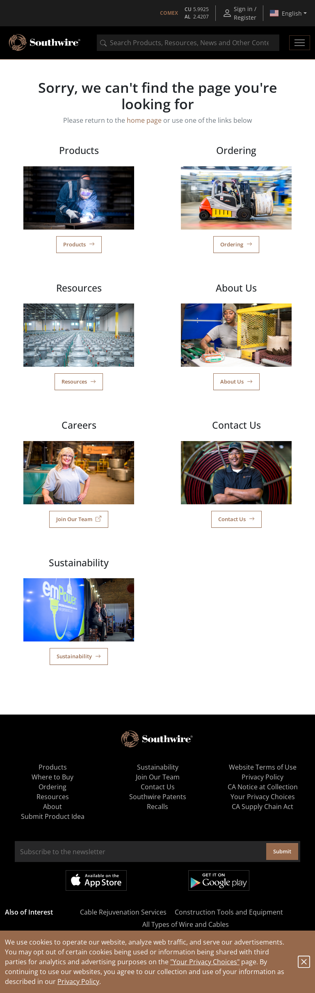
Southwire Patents (157, 796)
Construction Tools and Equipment (229, 912)
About (52, 806)
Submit (282, 851)
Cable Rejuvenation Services (123, 912)
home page (144, 120)
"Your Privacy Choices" (205, 961)
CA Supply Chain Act (262, 806)
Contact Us (236, 519)
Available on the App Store (96, 880)
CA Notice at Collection (263, 786)
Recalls (157, 806)
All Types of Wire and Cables (185, 924)
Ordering (236, 244)
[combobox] (188, 42)
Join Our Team (78, 519)
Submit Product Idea (52, 816)
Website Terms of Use (263, 767)
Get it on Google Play (218, 880)
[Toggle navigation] (299, 42)
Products (79, 244)
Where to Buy (52, 777)
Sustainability (79, 656)
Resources (79, 381)
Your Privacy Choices (263, 796)
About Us (236, 381)
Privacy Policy (78, 981)
